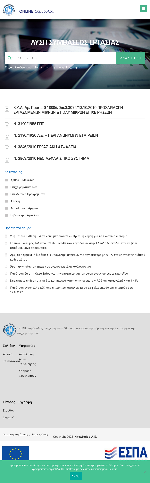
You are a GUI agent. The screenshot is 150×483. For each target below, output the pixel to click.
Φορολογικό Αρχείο (24, 208)
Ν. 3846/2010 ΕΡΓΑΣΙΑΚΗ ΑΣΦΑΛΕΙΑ (45, 147)
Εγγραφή (8, 417)
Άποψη (15, 201)
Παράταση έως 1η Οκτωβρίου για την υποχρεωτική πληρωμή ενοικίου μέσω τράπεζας (69, 273)
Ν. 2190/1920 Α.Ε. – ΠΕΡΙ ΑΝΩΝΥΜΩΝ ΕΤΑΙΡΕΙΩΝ (55, 135)
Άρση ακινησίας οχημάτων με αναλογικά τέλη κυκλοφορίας (50, 266)
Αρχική (7, 354)
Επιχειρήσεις (74, 67)
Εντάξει (76, 476)
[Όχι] (145, 474)
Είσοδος (8, 410)
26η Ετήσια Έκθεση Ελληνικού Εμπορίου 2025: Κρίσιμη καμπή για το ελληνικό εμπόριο (69, 236)
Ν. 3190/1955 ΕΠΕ (28, 123)
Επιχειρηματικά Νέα (24, 187)
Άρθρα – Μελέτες (23, 180)
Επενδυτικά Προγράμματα (28, 194)
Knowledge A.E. (86, 436)
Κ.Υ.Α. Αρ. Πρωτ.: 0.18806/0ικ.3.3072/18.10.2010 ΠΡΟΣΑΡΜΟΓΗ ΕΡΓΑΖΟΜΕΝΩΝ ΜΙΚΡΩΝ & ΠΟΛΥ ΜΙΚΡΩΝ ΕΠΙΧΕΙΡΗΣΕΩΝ (68, 110)
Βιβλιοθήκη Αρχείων (25, 215)
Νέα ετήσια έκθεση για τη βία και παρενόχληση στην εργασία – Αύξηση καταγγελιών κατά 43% (74, 280)
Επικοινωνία (11, 361)
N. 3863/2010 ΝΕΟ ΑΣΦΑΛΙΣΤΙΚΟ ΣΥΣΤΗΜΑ (51, 158)
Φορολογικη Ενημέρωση (49, 67)
